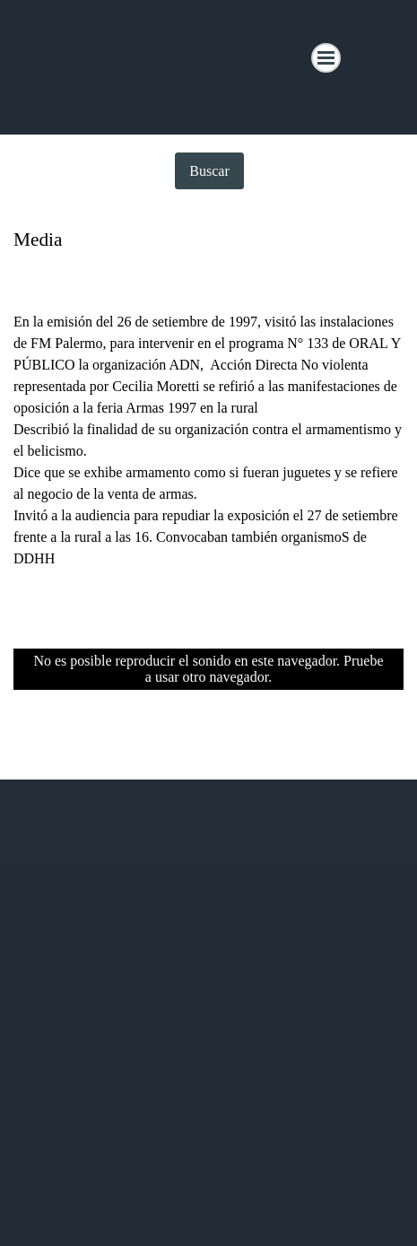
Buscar (209, 171)
